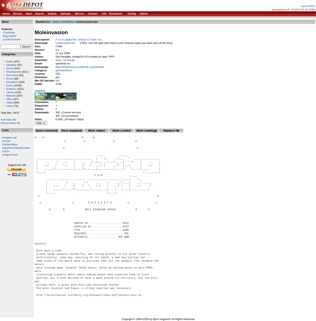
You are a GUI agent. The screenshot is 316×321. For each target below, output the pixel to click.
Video (9, 105)
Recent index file (10, 123)
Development (14, 71)
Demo (9, 68)
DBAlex (312, 6)
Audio (9, 61)
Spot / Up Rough (65, 60)
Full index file (8, 119)
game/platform (63, 70)
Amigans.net (9, 137)
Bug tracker (8, 35)
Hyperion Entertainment (16, 147)
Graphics (11, 88)
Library (10, 92)
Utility (9, 102)
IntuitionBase (9, 144)
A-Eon (5, 151)
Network (11, 95)
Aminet (6, 140)
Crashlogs (8, 32)
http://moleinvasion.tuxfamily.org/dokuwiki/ (79, 66)
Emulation (12, 82)
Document (12, 75)
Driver (9, 78)
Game (9, 85)
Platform (68, 21)
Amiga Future (10, 154)
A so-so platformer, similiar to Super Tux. (78, 39)
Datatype (11, 64)
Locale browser (11, 39)
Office (9, 99)
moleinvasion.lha (65, 42)
